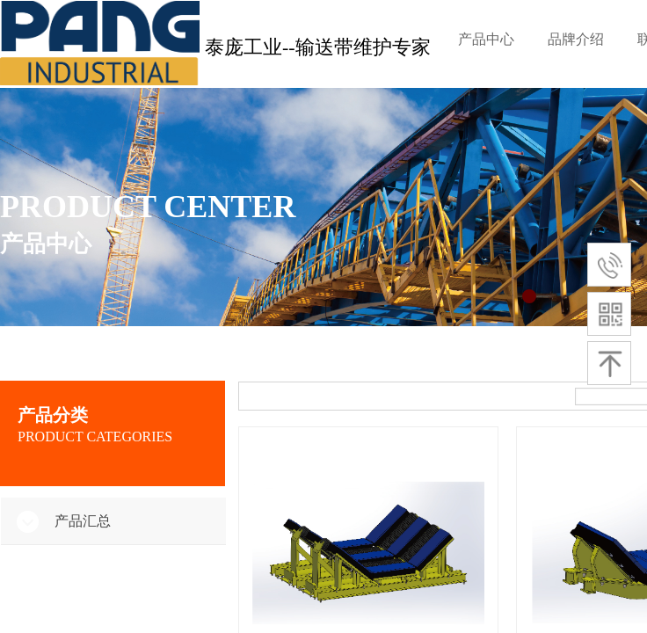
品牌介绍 (576, 39)
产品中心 (486, 39)
